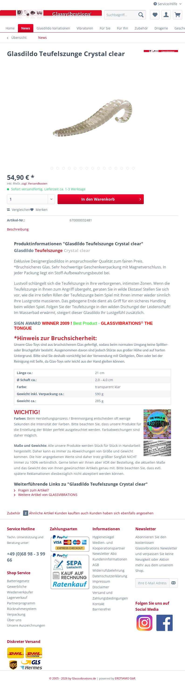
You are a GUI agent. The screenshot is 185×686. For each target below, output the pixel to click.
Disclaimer (100, 587)
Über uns (14, 620)
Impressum (101, 581)
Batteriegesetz (18, 581)
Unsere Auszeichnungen (26, 625)
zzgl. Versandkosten (34, 183)
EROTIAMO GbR (125, 678)
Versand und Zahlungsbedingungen (110, 595)
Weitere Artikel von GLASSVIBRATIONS (45, 494)
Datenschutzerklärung (109, 576)
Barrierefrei (101, 609)
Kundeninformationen (109, 559)
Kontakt (98, 604)
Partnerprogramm (21, 603)
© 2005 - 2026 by (60, 678)
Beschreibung (18, 229)
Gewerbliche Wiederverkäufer (20, 589)
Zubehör (18, 513)
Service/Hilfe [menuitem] (166, 4)
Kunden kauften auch (72, 513)
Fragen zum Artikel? (31, 490)
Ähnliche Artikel (41, 513)
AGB (95, 565)
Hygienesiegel (103, 537)
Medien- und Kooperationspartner (108, 545)
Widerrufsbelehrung (108, 570)
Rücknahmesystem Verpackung (21, 612)
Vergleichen (18, 209)
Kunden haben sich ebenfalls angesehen (121, 513)
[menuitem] (125, 14)
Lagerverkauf (17, 597)
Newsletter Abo (104, 553)
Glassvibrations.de (84, 678)
